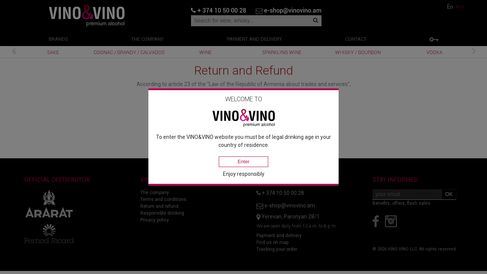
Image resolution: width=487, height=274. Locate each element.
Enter (243, 161)
